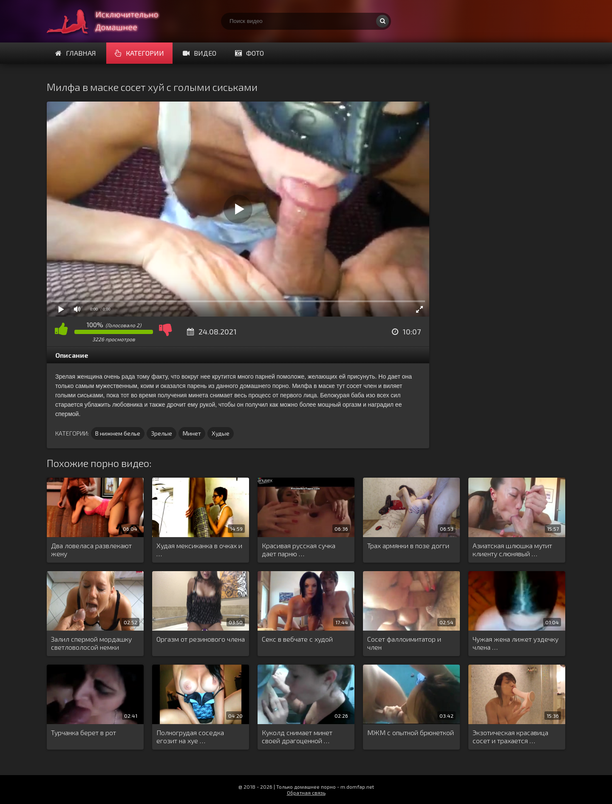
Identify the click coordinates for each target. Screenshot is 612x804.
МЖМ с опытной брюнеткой (410, 732)
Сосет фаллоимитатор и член (404, 643)
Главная (75, 53)
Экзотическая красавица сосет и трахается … (510, 736)
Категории (139, 53)
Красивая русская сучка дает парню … (298, 549)
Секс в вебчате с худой (297, 639)
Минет (192, 433)
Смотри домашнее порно (110, 21)
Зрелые (161, 433)
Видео (199, 53)
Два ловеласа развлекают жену (91, 549)
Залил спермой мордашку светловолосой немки (91, 643)
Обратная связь (306, 793)
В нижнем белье (117, 433)
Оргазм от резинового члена (200, 639)
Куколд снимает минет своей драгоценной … (297, 736)
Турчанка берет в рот (83, 732)
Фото (249, 53)
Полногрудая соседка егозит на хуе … (190, 736)
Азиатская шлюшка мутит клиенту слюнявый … (512, 549)
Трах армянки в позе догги (408, 545)
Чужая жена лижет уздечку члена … (515, 643)
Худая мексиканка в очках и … (199, 549)
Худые (221, 433)
